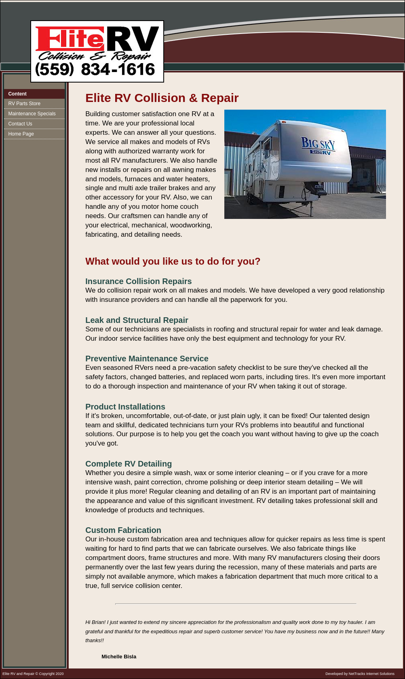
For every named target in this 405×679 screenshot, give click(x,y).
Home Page (21, 134)
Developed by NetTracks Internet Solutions (359, 674)
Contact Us (20, 124)
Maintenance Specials (31, 114)
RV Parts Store (24, 103)
